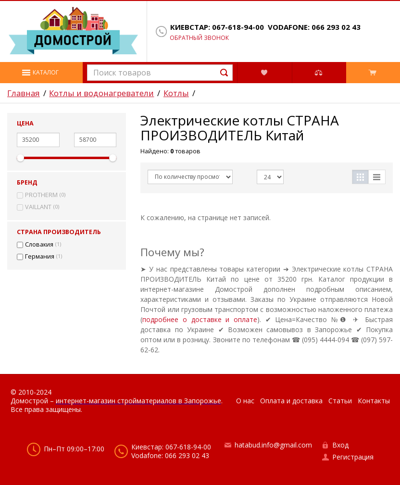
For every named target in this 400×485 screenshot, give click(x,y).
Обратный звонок (199, 38)
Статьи (340, 400)
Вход (340, 444)
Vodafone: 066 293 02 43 (314, 27)
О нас (245, 400)
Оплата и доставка (291, 400)
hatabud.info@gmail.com (273, 444)
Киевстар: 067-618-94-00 (217, 27)
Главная (23, 93)
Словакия (39, 245)
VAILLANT (38, 207)
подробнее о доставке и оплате (199, 319)
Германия (39, 257)
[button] (41, 72)
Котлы (176, 93)
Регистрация (353, 456)
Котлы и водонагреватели (101, 93)
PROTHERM (41, 195)
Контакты (374, 400)
